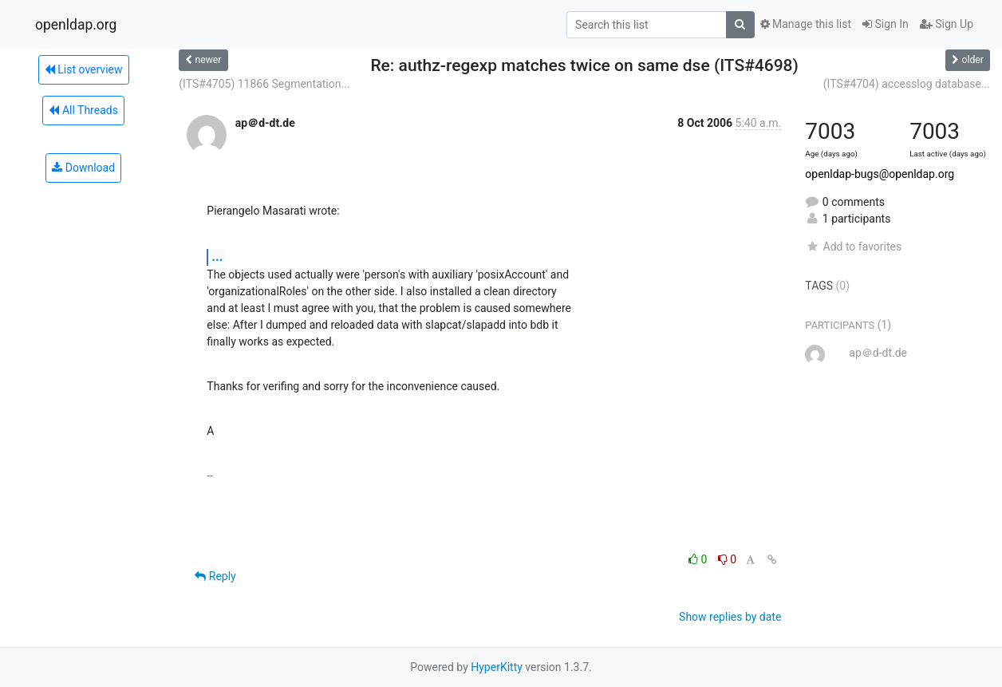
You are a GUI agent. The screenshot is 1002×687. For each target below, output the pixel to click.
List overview (84, 69)
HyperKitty (497, 667)
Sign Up (946, 24)
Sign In (885, 24)
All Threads (83, 110)
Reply (215, 576)
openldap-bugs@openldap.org (879, 174)
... (217, 256)
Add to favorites (853, 246)
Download (83, 167)
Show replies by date (730, 616)
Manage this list (805, 24)
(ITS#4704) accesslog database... (906, 83)
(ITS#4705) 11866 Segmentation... (264, 83)
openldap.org (75, 25)
